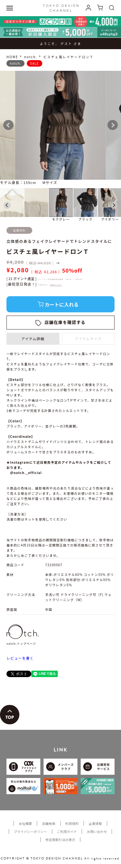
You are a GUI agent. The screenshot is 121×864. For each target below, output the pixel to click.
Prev (8, 125)
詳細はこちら (56, 285)
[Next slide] (113, 205)
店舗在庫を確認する (65, 322)
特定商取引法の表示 (60, 839)
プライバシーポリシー (30, 831)
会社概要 (25, 823)
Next (112, 125)
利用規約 (72, 823)
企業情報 (95, 823)
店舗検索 (48, 823)
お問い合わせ (97, 831)
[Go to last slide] (7, 205)
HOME (12, 56)
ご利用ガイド (67, 831)
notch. (30, 56)
